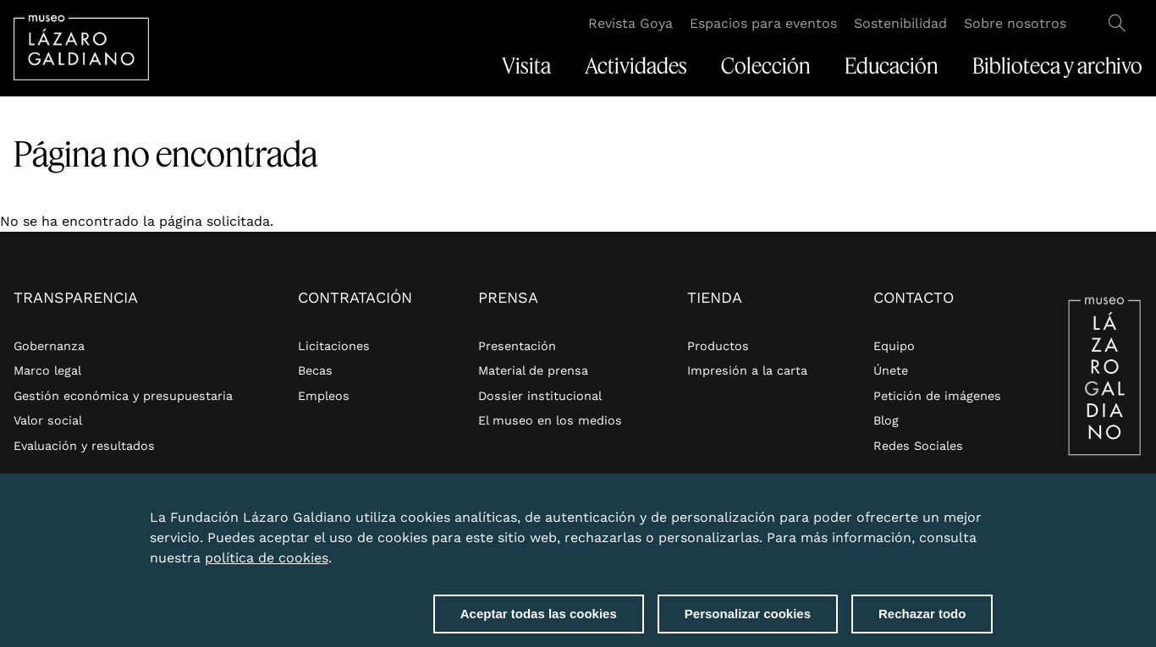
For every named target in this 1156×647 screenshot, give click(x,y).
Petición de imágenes (937, 396)
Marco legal (47, 370)
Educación (892, 66)
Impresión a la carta (747, 370)
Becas (315, 370)
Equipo (894, 346)
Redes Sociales (918, 445)
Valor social (48, 420)
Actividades (636, 66)
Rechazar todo (922, 616)
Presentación (517, 346)
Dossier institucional (540, 396)
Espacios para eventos (763, 23)
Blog (886, 420)
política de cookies (266, 560)
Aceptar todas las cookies (538, 616)
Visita (526, 66)
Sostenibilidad (900, 23)
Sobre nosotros (1015, 23)
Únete (890, 370)
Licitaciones (334, 346)
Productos (718, 346)
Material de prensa (533, 370)
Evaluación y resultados (84, 445)
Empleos (324, 396)
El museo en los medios (550, 420)
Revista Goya (630, 23)
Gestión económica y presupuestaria (123, 396)
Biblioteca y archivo (1057, 66)
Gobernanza (49, 346)
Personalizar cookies (748, 616)
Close (989, 510)
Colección (766, 66)
